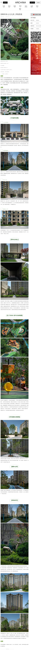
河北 (38, 25)
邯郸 (40, 25)
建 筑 (15, 6)
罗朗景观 (37, 20)
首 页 (4, 6)
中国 (36, 25)
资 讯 (9, 6)
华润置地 (37, 28)
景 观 (20, 6)
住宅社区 (37, 23)
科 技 (37, 6)
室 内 (26, 6)
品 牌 (32, 6)
